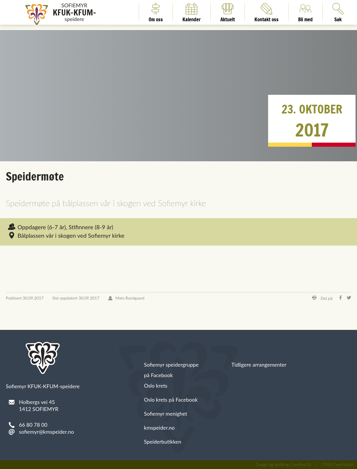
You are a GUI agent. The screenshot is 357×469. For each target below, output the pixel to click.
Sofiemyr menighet (165, 413)
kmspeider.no (159, 427)
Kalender (191, 12)
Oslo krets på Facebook (171, 399)
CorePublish (343, 464)
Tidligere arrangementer (258, 364)
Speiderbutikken (162, 441)
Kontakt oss (266, 12)
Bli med (305, 12)
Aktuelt (227, 12)
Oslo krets (155, 385)
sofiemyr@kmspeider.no (46, 431)
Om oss (156, 12)
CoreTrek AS (301, 464)
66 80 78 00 (33, 424)
